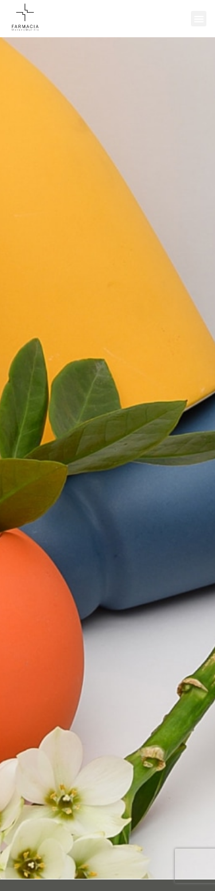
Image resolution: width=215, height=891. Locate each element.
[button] (198, 18)
